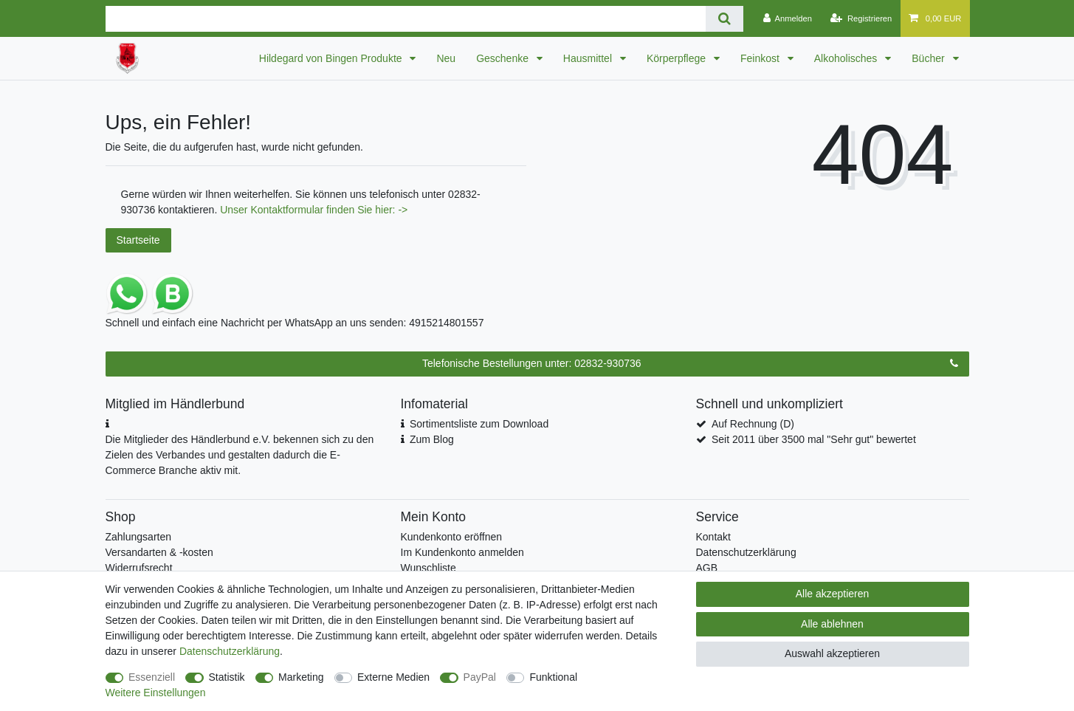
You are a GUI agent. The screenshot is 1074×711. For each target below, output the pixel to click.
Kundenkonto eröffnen (452, 537)
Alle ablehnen (832, 624)
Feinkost (761, 58)
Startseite (138, 240)
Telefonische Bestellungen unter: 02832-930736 (690, 364)
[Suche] (724, 19)
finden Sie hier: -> (366, 210)
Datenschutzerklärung (746, 552)
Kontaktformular (288, 210)
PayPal (480, 677)
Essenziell (151, 677)
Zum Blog (432, 439)
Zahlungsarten (139, 537)
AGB (707, 568)
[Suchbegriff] (406, 19)
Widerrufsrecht (139, 568)
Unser (235, 210)
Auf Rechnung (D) (753, 424)
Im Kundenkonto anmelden (462, 552)
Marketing (300, 677)
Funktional (553, 677)
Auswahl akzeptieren (832, 653)
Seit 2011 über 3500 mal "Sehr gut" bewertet (814, 439)
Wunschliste (428, 568)
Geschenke (503, 58)
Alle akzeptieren (833, 594)
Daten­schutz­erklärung (229, 651)
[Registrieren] (861, 18)
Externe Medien (393, 677)
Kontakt (713, 537)
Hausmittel (589, 58)
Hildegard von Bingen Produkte (332, 58)
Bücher (929, 58)
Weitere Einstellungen (156, 692)
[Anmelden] (787, 18)
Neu (445, 58)
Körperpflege (678, 58)
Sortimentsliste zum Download (479, 424)
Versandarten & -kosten (159, 552)
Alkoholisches (847, 58)
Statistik (227, 677)
